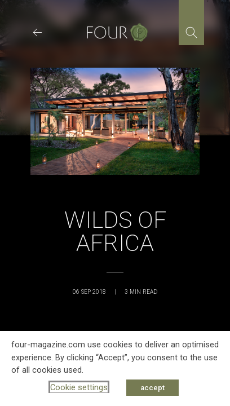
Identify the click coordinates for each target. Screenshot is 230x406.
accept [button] (152, 387)
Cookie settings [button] (79, 387)
